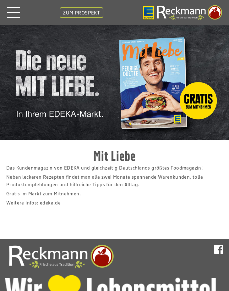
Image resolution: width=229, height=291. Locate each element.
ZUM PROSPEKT (81, 12)
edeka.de (50, 202)
